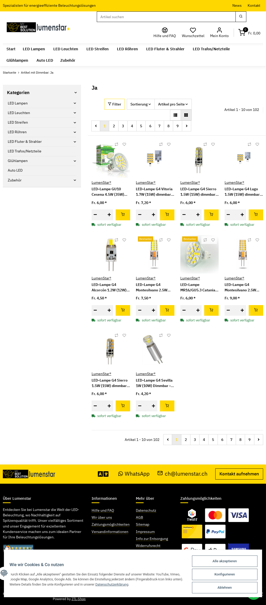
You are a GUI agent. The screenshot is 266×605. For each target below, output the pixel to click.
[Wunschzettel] (193, 32)
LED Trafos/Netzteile (24, 151)
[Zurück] (95, 126)
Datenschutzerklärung (144, 585)
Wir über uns (102, 517)
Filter (114, 104)
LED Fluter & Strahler (25, 141)
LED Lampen (18, 103)
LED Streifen (18, 122)
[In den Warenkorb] (123, 214)
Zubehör (14, 180)
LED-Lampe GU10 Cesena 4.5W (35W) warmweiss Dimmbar (109, 192)
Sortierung (139, 104)
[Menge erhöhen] (109, 214)
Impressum (145, 531)
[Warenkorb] (249, 32)
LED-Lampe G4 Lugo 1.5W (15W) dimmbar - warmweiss (243, 192)
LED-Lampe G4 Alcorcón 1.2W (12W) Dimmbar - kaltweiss (109, 287)
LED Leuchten (19, 112)
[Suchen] (166, 16)
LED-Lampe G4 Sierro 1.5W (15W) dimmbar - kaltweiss (199, 192)
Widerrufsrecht (148, 545)
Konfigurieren (222, 575)
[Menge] (102, 214)
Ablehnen (222, 588)
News (237, 5)
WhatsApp (134, 473)
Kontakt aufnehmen (239, 474)
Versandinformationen (110, 531)
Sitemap (142, 524)
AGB (139, 517)
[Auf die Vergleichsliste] (116, 144)
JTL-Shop (78, 599)
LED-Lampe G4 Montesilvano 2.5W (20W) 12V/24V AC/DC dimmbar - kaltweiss (154, 287)
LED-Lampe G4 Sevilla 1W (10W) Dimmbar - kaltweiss (154, 383)
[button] (219, 32)
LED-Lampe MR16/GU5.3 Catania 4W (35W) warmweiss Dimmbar (198, 287)
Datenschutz (146, 510)
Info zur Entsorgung (152, 538)
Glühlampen (18, 160)
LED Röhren (17, 132)
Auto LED (15, 170)
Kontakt (254, 5)
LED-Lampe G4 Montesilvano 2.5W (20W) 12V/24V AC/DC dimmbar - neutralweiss (243, 287)
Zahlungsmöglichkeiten (111, 524)
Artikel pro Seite (171, 104)
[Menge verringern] (95, 214)
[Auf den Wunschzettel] (124, 144)
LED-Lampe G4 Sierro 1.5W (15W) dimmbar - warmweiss (110, 383)
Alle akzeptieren (222, 562)
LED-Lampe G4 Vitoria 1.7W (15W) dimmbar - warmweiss (154, 192)
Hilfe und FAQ (103, 510)
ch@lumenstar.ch (182, 473)
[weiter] (186, 126)
